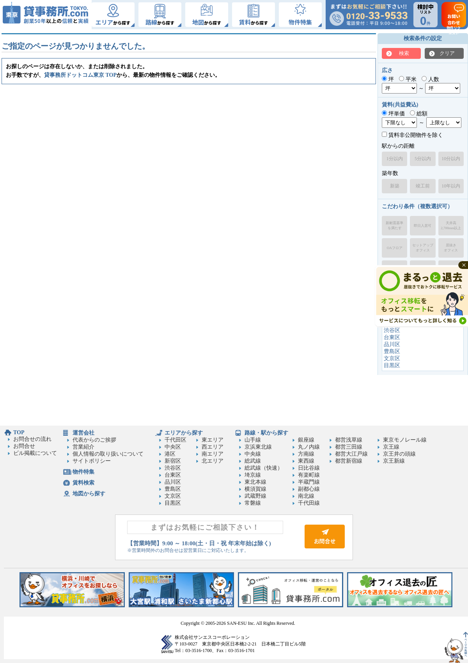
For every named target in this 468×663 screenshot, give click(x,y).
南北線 (306, 496)
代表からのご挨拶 (94, 440)
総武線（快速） (264, 468)
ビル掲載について (35, 453)
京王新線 (394, 461)
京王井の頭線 (399, 454)
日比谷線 (309, 468)
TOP (19, 432)
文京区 (392, 358)
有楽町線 (309, 475)
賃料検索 (83, 483)
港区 (170, 454)
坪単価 (393, 114)
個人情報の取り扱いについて (108, 454)
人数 (430, 79)
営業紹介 (83, 447)
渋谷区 (392, 330)
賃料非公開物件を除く (412, 135)
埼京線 (253, 475)
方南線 (306, 454)
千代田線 (309, 503)
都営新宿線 (348, 461)
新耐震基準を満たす (394, 225)
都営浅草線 (348, 440)
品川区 (392, 344)
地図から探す (89, 494)
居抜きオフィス (451, 247)
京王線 (391, 447)
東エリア (212, 440)
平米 (408, 79)
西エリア (212, 447)
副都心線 (309, 489)
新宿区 (173, 461)
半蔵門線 (309, 482)
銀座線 (306, 440)
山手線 (253, 440)
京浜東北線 (258, 447)
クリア (447, 53)
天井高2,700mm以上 (451, 225)
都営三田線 (348, 447)
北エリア (212, 461)
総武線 (253, 461)
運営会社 (83, 433)
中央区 (173, 447)
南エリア (212, 454)
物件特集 (83, 472)
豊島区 (392, 351)
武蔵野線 (255, 496)
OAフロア (394, 248)
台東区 (392, 337)
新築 (394, 186)
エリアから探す (184, 433)
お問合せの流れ (32, 439)
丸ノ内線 (309, 447)
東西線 (306, 461)
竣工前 (423, 186)
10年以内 (450, 186)
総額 (418, 114)
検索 (404, 53)
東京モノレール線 (405, 440)
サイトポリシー (92, 461)
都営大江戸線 (351, 454)
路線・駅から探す (266, 433)
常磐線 (253, 503)
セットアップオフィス (422, 247)
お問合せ (24, 446)
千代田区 (175, 440)
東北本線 (255, 482)
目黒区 (392, 365)
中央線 (253, 454)
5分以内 (423, 158)
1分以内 (394, 158)
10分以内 (450, 158)
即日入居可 (422, 226)
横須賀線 (255, 489)
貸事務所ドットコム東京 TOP (80, 75)
